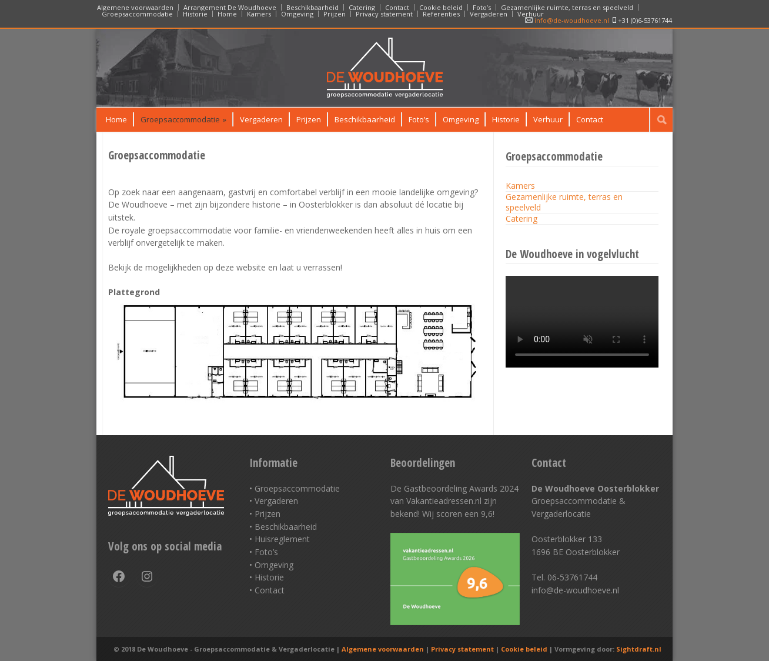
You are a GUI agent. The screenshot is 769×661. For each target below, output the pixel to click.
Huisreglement (282, 539)
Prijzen (334, 14)
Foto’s (482, 7)
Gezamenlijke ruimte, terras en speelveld (567, 7)
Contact (397, 7)
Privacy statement (384, 14)
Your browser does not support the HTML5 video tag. (582, 319)
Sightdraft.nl (638, 649)
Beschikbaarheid (312, 7)
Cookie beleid (441, 7)
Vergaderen (488, 14)
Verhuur (530, 14)
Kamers (259, 14)
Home (227, 14)
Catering (362, 7)
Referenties (441, 14)
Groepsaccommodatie (137, 14)
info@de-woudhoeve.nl (567, 20)
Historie (195, 14)
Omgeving (297, 14)
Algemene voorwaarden (135, 7)
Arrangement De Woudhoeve (229, 7)
